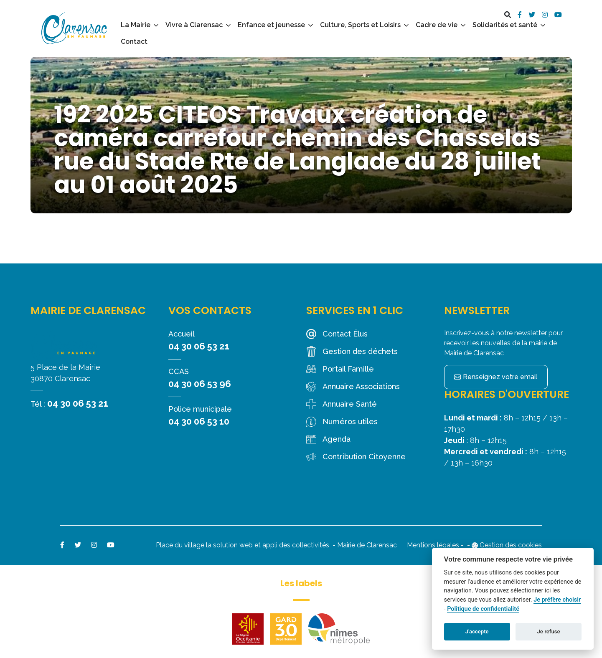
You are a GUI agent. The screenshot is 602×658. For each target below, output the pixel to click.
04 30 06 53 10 (198, 421)
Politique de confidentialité (483, 608)
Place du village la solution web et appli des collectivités (242, 545)
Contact (134, 42)
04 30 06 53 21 (77, 403)
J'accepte (477, 631)
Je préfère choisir (557, 599)
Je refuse (548, 631)
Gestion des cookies (511, 545)
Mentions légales (433, 545)
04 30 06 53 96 (199, 383)
